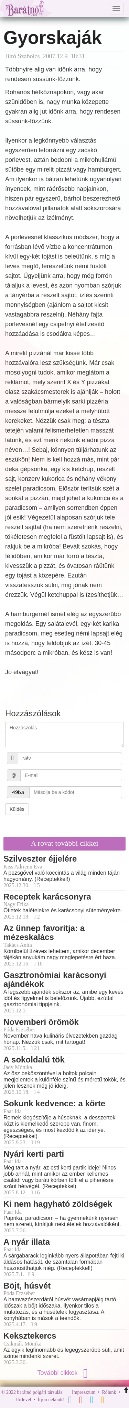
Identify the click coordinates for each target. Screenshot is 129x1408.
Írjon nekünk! (51, 1399)
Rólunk (109, 1392)
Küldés (17, 809)
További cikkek (64, 1372)
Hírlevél (23, 1399)
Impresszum (83, 1392)
